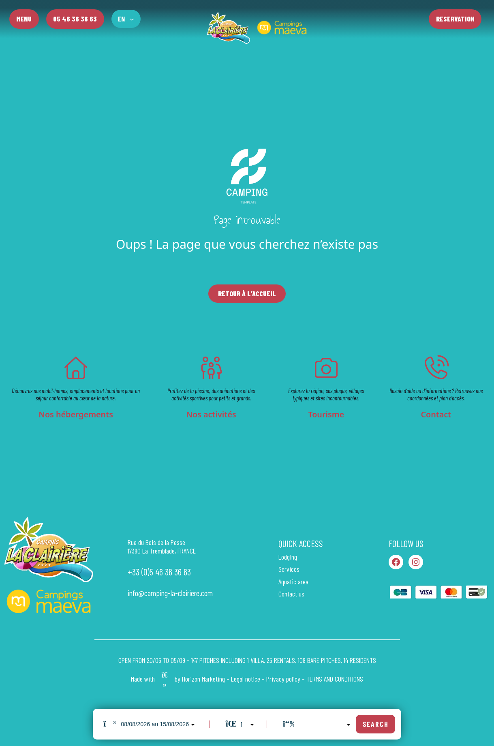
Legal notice (245, 679)
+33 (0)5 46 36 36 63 (159, 571)
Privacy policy (283, 679)
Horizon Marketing (203, 679)
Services (288, 569)
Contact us (291, 594)
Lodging (287, 557)
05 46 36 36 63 (75, 18)
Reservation (455, 18)
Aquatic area (293, 581)
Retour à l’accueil (247, 293)
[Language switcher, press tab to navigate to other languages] (126, 19)
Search (376, 724)
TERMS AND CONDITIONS (334, 679)
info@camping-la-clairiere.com (170, 593)
